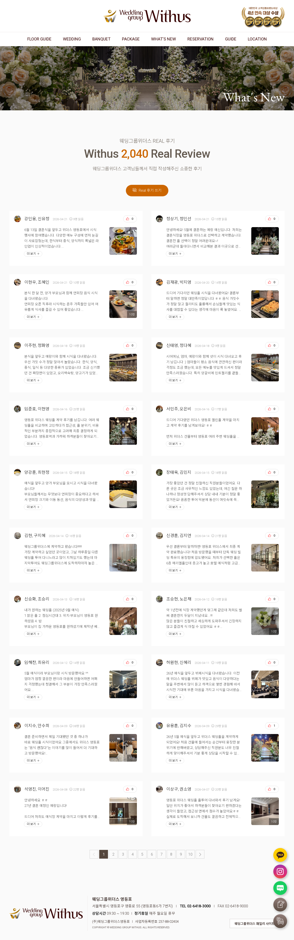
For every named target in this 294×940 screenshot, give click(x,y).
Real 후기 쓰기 (147, 190)
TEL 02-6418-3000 (195, 906)
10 (190, 854)
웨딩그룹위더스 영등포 (147, 16)
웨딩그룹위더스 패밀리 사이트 (255, 924)
